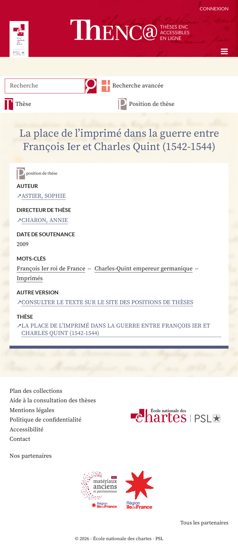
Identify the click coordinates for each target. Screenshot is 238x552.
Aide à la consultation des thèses (53, 400)
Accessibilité (26, 429)
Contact (20, 439)
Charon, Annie (44, 220)
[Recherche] (45, 86)
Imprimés (30, 278)
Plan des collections (36, 391)
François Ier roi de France (51, 268)
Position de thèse (151, 104)
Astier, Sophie (43, 196)
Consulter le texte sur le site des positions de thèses (107, 302)
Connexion (214, 8)
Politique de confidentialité (45, 420)
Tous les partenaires (204, 522)
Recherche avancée (137, 86)
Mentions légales (32, 410)
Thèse (23, 104)
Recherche (91, 86)
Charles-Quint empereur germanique (143, 268)
